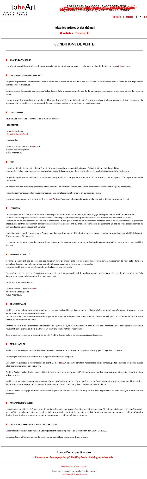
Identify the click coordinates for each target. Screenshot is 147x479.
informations (66, 466)
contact (84, 466)
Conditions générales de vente (74, 474)
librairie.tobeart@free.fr (18, 134)
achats (76, 466)
